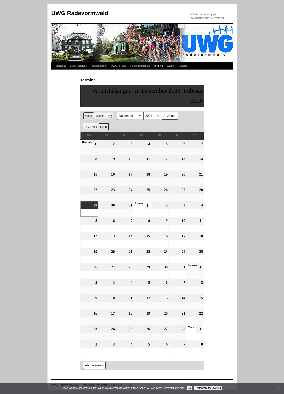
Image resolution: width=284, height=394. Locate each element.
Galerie (183, 65)
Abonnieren (94, 365)
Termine (158, 65)
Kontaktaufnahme (140, 65)
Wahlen (171, 65)
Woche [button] (100, 115)
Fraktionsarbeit (99, 65)
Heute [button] (103, 126)
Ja (189, 387)
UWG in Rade (118, 65)
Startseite (61, 65)
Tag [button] (109, 115)
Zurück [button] (91, 127)
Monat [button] (89, 115)
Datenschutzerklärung (208, 387)
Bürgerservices (78, 65)
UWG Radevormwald (79, 13)
